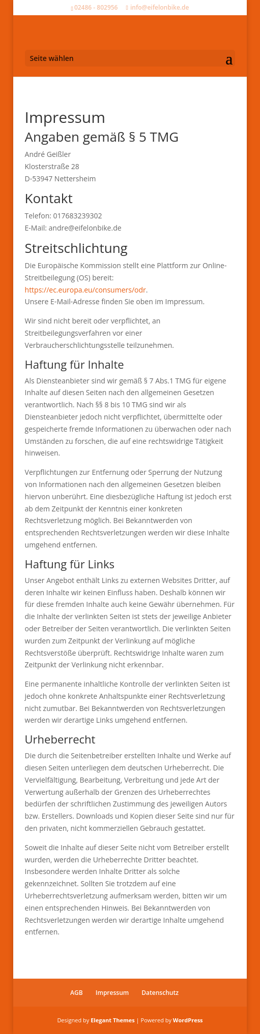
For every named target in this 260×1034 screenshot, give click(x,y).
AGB (76, 992)
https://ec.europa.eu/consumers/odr (85, 290)
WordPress (188, 1020)
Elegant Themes (113, 1020)
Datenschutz (160, 992)
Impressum (112, 992)
